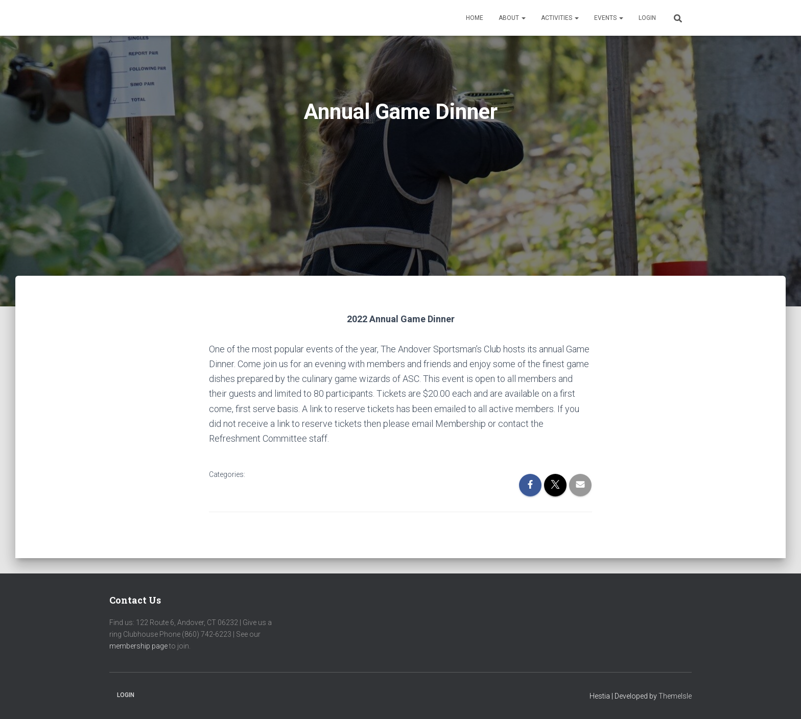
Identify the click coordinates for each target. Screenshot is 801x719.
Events (608, 17)
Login (647, 17)
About (512, 17)
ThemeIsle (675, 696)
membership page (138, 646)
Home (474, 17)
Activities (560, 17)
